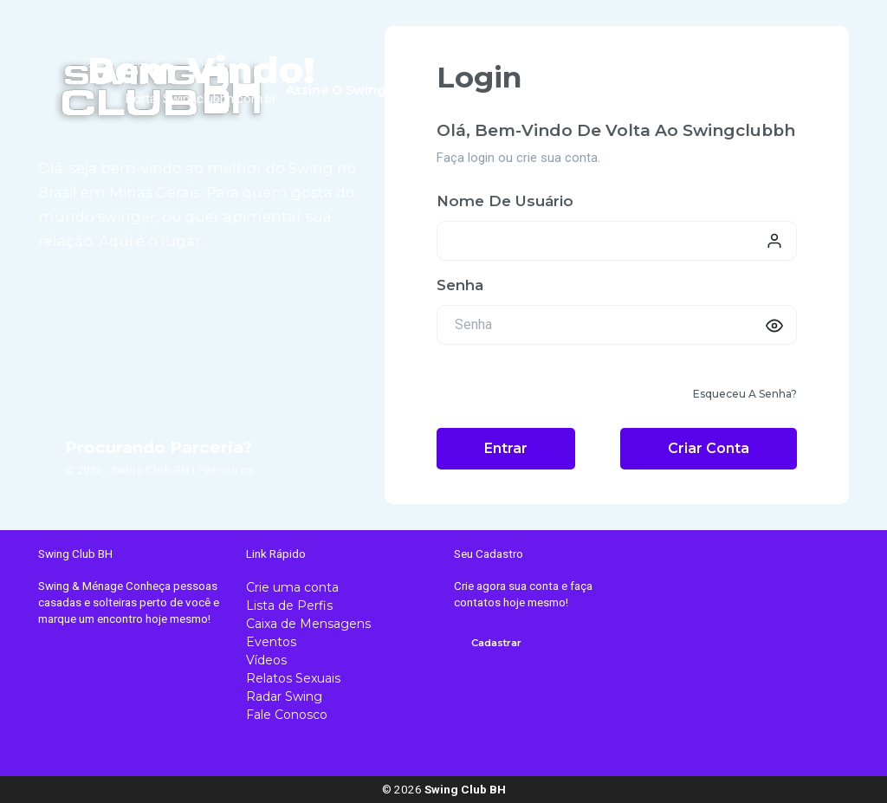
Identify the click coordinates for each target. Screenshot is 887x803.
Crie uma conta (292, 587)
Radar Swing (284, 696)
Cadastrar (496, 643)
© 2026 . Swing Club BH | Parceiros (159, 469)
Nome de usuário (505, 201)
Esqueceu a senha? (745, 393)
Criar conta (708, 448)
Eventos (271, 642)
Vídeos (266, 660)
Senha (460, 285)
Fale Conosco (286, 714)
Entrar (506, 448)
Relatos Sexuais (293, 678)
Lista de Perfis (289, 605)
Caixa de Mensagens (308, 623)
